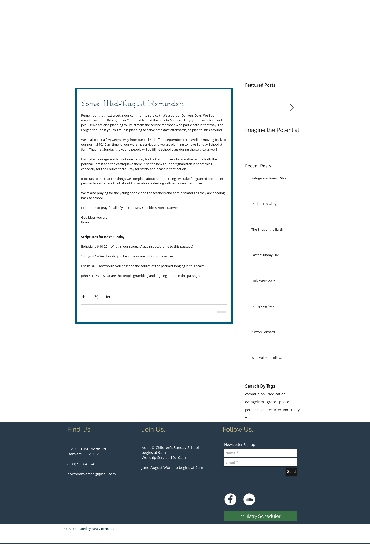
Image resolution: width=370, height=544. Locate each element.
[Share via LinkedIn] (108, 296)
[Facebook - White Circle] (230, 499)
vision (250, 417)
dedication (277, 394)
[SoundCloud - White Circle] (249, 499)
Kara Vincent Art (102, 529)
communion (255, 394)
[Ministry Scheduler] (260, 516)
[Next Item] (292, 107)
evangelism (254, 401)
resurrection (277, 409)
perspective (254, 409)
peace (284, 401)
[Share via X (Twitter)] (95, 296)
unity (295, 409)
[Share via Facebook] (83, 296)
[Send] (291, 472)
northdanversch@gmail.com (91, 473)
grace (271, 401)
